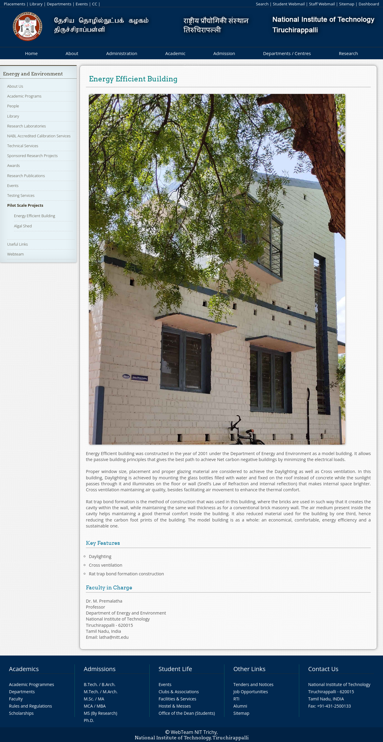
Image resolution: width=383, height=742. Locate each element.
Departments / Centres (287, 53)
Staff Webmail (322, 4)
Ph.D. (89, 720)
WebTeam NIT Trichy (194, 732)
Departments (59, 4)
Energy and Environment (33, 74)
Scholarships (21, 713)
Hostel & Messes (175, 706)
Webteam (15, 254)
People (13, 106)
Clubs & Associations (179, 691)
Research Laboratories (26, 126)
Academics (24, 669)
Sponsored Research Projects (32, 155)
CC (94, 4)
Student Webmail (289, 4)
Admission (224, 53)
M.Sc (88, 699)
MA (101, 699)
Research (348, 53)
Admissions (99, 669)
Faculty (16, 699)
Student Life (175, 669)
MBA (101, 706)
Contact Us (323, 669)
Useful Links (17, 244)
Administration (121, 53)
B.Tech (90, 684)
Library (36, 4)
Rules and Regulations (30, 706)
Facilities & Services (177, 699)
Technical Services (22, 145)
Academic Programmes (31, 684)
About (72, 53)
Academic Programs (24, 96)
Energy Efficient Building (34, 215)
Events (82, 4)
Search (262, 4)
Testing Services (20, 195)
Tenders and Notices (253, 684)
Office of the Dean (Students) (187, 713)
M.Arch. (110, 691)
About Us (15, 86)
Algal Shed (23, 226)
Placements (14, 4)
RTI (236, 699)
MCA (88, 706)
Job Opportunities (250, 691)
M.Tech (91, 691)
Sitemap (346, 4)
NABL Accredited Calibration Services (39, 136)
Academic (175, 53)
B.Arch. (108, 684)
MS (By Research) (100, 713)
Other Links (249, 669)
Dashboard (368, 4)
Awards (13, 165)
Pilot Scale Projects (25, 205)
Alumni (240, 706)
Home (31, 53)
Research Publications (26, 175)
